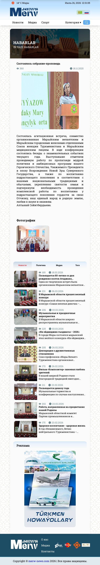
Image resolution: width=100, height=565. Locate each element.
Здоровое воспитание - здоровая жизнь (62, 425)
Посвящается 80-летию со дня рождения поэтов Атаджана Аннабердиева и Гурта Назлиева (58, 277)
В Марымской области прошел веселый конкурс (62, 296)
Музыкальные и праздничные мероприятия (57, 314)
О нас (44, 539)
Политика (40, 265)
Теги (77, 265)
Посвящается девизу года (54, 388)
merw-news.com (39, 561)
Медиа (32, 22)
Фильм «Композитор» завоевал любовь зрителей (62, 371)
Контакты (48, 551)
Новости (17, 22)
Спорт (45, 22)
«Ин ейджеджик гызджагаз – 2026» (59, 331)
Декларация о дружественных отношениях (57, 352)
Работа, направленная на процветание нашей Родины (62, 408)
